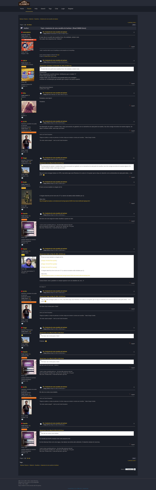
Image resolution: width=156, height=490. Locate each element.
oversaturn (27, 32)
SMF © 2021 (27, 480)
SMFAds (20, 482)
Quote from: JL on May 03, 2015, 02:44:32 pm (52, 430)
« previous (130, 22)
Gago (25, 158)
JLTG (25, 121)
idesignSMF (36, 482)
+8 (29, 215)
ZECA (25, 60)
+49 (30, 161)
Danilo (25, 213)
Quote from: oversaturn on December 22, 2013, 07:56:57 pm (55, 65)
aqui (58, 54)
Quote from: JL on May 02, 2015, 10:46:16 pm (52, 332)
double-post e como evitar (50, 56)
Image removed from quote (49, 260)
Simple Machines (34, 480)
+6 (29, 128)
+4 (29, 36)
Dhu (24, 93)
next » (134, 22)
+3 (29, 63)
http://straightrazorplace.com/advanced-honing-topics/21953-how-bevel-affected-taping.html (65, 201)
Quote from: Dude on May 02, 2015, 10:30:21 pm (52, 254)
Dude (25, 182)
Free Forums (27, 482)
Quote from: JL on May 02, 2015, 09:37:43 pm (52, 163)
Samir (25, 249)
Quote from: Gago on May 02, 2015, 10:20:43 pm (52, 296)
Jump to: (123, 469)
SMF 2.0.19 (20, 480)
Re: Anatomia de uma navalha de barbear (55, 32)
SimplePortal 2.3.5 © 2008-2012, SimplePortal (78, 488)
